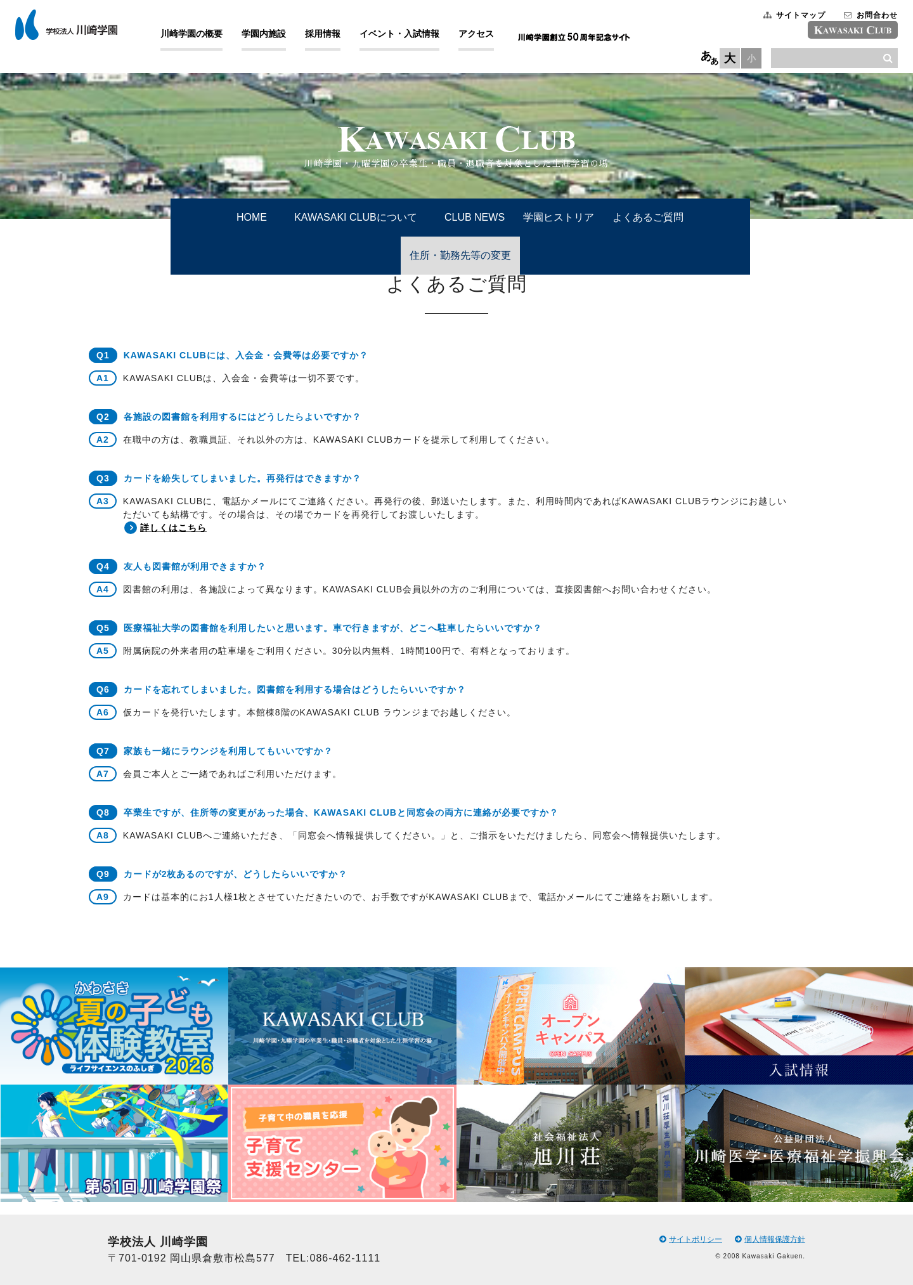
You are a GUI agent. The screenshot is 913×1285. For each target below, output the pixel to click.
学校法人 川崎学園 (76, 28)
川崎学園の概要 (202, 37)
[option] (114, 1084)
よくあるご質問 (647, 217)
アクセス (486, 37)
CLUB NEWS (474, 217)
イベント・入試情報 (410, 37)
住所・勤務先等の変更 (460, 255)
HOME (251, 217)
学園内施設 (274, 37)
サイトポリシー (690, 1239)
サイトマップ (784, 18)
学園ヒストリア (558, 217)
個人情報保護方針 (770, 1239)
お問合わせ (861, 18)
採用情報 (333, 37)
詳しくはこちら (172, 528)
